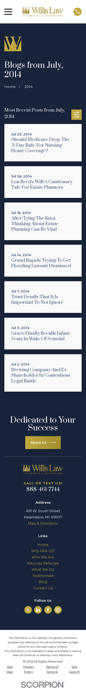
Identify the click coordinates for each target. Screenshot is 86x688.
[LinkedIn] (38, 610)
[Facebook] (48, 610)
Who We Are (43, 557)
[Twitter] (28, 610)
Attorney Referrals (43, 563)
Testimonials (43, 575)
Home (43, 544)
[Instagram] (58, 610)
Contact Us (43, 588)
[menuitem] (9, 669)
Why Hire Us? (43, 551)
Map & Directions (43, 523)
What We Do (43, 569)
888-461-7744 (43, 489)
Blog (43, 582)
